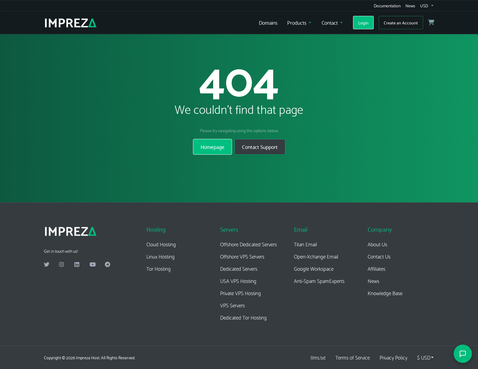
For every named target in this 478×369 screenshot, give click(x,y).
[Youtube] (92, 264)
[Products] (299, 22)
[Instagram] (62, 264)
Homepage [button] (212, 146)
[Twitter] (46, 264)
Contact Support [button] (260, 146)
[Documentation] (387, 5)
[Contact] (332, 22)
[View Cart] (431, 22)
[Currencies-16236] (426, 5)
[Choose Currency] (425, 357)
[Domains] (268, 22)
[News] (410, 5)
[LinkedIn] (77, 264)
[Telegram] (107, 264)
